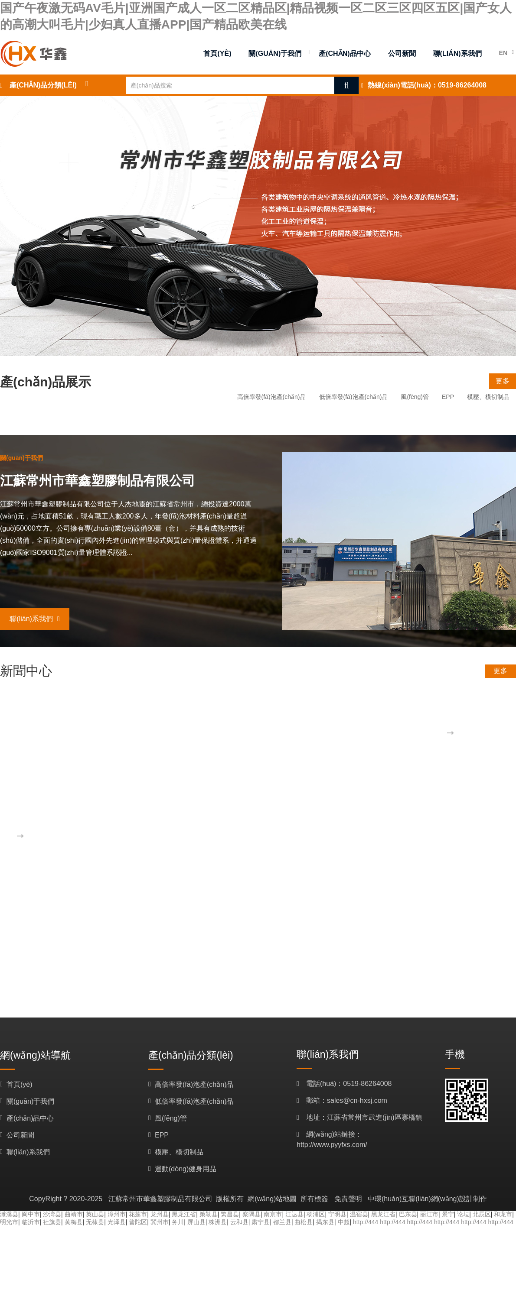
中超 (344, 1222)
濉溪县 (9, 1214)
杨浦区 (316, 1214)
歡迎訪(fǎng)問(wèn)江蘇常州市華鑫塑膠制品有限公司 (165, 818)
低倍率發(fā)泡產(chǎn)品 (353, 396)
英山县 (95, 1214)
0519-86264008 (462, 85)
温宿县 (359, 1214)
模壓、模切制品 (488, 396)
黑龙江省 (184, 1214)
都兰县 (282, 1222)
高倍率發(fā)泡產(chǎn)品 (271, 396)
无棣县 (95, 1222)
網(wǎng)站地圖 (272, 1198)
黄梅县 (74, 1222)
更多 (502, 381)
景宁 (448, 1214)
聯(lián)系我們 (34, 618)
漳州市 (117, 1214)
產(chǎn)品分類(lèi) (43, 85)
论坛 (463, 1214)
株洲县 (218, 1222)
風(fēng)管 (415, 396)
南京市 (273, 1214)
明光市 (9, 1222)
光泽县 (117, 1222)
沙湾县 (52, 1214)
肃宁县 (260, 1222)
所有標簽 (314, 1198)
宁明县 (337, 1214)
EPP (448, 396)
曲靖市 (74, 1214)
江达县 (294, 1214)
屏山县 (196, 1222)
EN (503, 52)
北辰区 (482, 1214)
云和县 (239, 1222)
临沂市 (31, 1222)
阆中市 (31, 1214)
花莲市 (138, 1214)
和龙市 (503, 1214)
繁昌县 (230, 1214)
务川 (178, 1222)
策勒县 (208, 1214)
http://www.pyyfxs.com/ (332, 1144)
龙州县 (159, 1214)
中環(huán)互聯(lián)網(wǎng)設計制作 (427, 1198)
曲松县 (303, 1222)
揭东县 (325, 1222)
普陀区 (138, 1222)
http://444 (365, 1222)
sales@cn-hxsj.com (357, 1100)
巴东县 (408, 1214)
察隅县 (251, 1214)
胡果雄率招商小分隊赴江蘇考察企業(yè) (196, 715)
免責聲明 (348, 1198)
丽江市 (429, 1214)
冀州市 (159, 1222)
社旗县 (52, 1222)
